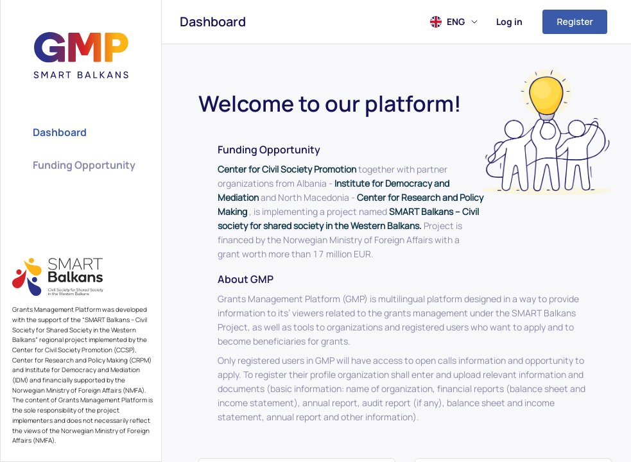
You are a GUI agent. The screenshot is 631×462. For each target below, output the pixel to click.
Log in (509, 21)
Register (575, 21)
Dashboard (213, 21)
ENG (462, 21)
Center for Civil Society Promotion (287, 169)
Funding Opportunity (84, 165)
